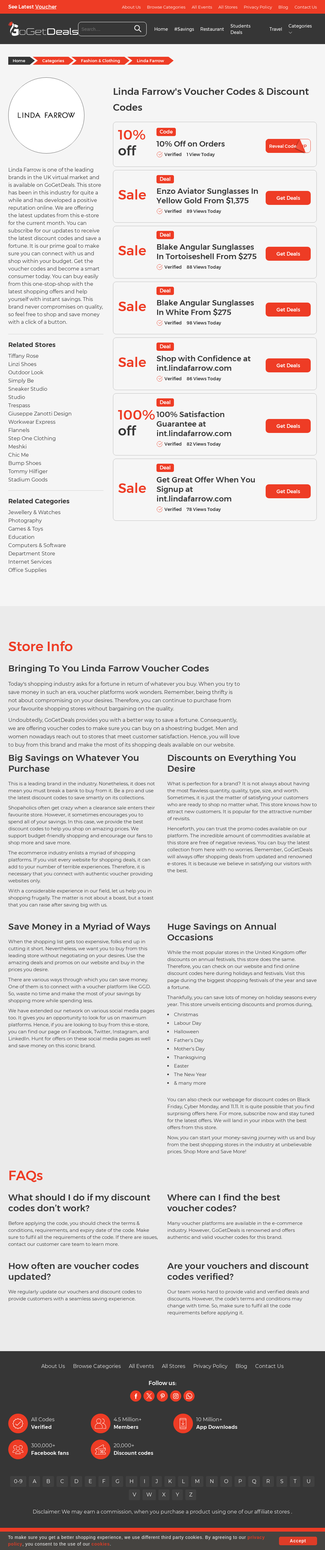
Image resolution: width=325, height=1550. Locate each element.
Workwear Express (32, 422)
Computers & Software (37, 545)
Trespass (19, 405)
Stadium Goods (28, 480)
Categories (53, 60)
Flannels (19, 430)
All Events (202, 7)
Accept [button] (298, 1540)
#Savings (184, 29)
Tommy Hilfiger (28, 471)
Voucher (45, 7)
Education (21, 537)
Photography (25, 521)
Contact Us (306, 7)
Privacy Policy (258, 7)
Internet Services (30, 562)
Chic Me (18, 455)
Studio (16, 397)
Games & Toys (25, 529)
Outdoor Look (25, 373)
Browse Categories (166, 7)
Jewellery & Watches (34, 512)
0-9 (18, 1481)
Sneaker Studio (27, 389)
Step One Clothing (32, 438)
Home (161, 29)
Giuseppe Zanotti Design (40, 414)
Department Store (31, 554)
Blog (283, 7)
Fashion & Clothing (100, 60)
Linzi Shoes (22, 364)
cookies (100, 1544)
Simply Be (21, 381)
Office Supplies (27, 570)
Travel (275, 29)
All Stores (227, 7)
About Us (131, 7)
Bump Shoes (24, 463)
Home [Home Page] (19, 60)
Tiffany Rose (23, 356)
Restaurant (212, 29)
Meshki (17, 447)
